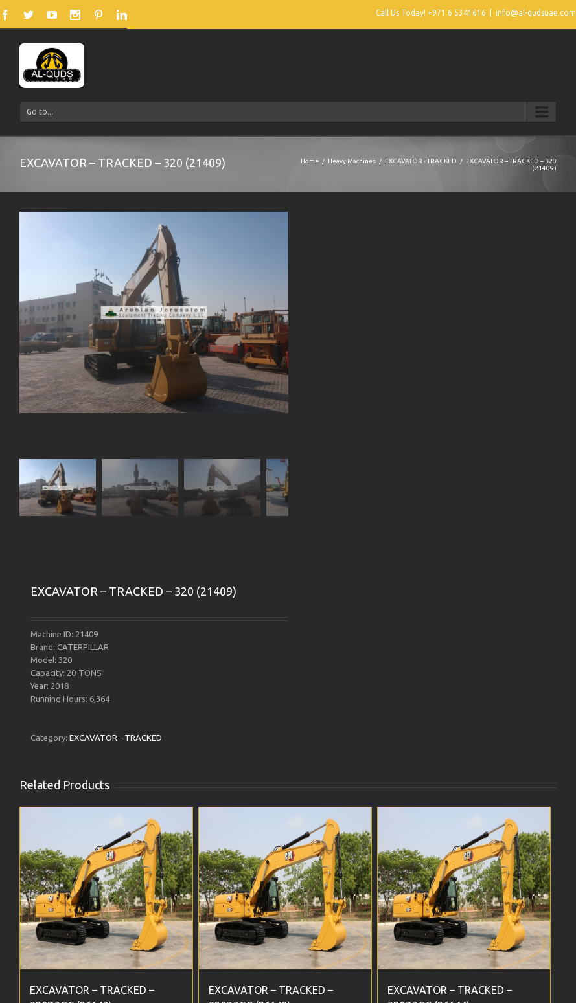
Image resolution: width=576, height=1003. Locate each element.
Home (310, 160)
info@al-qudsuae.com (536, 12)
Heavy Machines (352, 160)
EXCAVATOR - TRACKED (421, 160)
